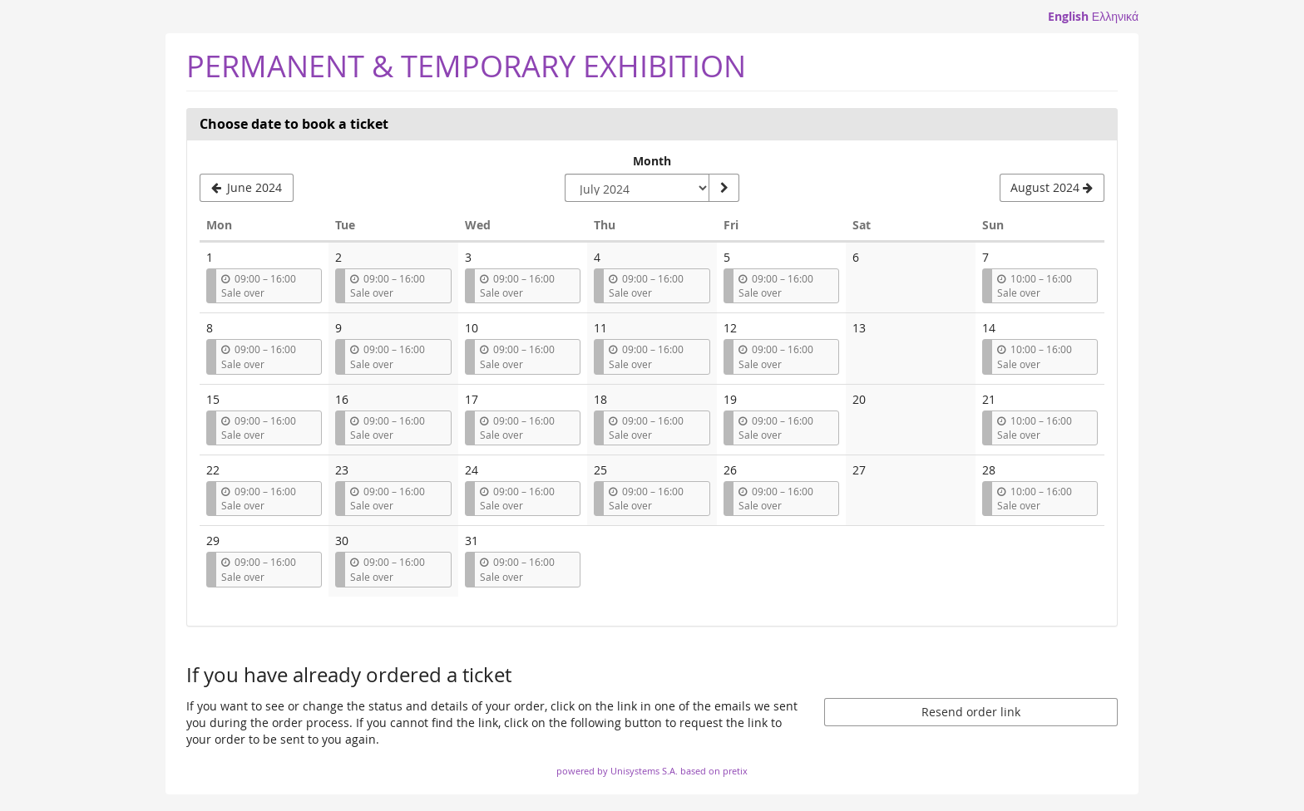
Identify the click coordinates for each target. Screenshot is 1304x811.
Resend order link (970, 712)
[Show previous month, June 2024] (247, 188)
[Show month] (723, 188)
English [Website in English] (1068, 16)
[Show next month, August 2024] (1052, 188)
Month (652, 161)
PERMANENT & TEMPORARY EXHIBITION (466, 66)
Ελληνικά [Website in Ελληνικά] (1115, 16)
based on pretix (714, 770)
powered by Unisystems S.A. (617, 770)
